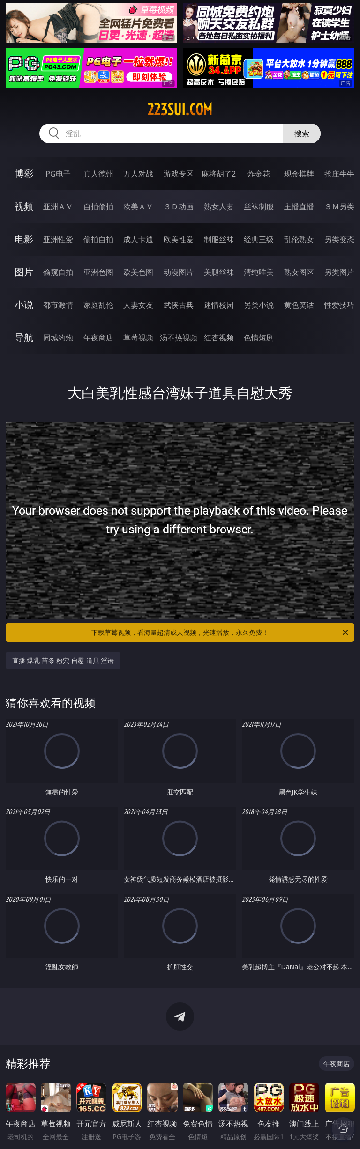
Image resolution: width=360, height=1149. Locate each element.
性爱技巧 (339, 305)
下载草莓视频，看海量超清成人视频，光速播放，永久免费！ (220, 632)
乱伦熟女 (299, 239)
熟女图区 (299, 272)
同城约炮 (58, 337)
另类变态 (339, 239)
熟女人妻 (219, 206)
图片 (24, 271)
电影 (24, 239)
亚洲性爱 (58, 239)
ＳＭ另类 (339, 206)
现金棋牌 (299, 174)
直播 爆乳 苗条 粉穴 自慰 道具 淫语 (63, 660)
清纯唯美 (259, 272)
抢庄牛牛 (339, 174)
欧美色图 (138, 272)
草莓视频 (138, 337)
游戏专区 (179, 174)
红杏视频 (219, 337)
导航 (24, 337)
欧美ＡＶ (138, 206)
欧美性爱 (179, 239)
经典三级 (259, 239)
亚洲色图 (98, 272)
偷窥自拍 (58, 272)
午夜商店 (98, 337)
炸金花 (259, 174)
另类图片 (339, 272)
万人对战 (138, 174)
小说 (24, 304)
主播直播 (299, 206)
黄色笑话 (299, 305)
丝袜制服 (259, 206)
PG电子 (57, 174)
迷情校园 (219, 305)
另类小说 (259, 305)
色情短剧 (259, 337)
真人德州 (98, 174)
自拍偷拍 (98, 206)
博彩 (24, 173)
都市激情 (58, 305)
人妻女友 (138, 305)
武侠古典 (179, 305)
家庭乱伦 (98, 305)
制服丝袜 (219, 239)
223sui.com (179, 109)
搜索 (301, 133)
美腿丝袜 (219, 272)
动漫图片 (179, 272)
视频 (24, 206)
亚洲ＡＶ (58, 206)
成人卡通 (138, 239)
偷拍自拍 (98, 239)
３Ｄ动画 (179, 206)
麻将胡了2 (219, 174)
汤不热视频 (178, 337)
